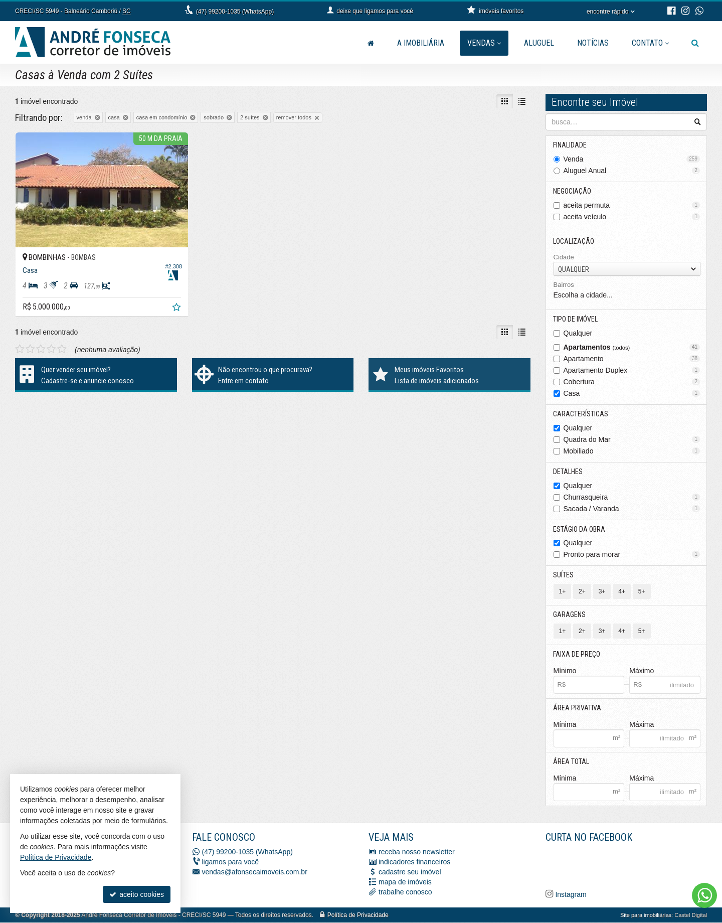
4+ (621, 591)
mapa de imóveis (405, 882)
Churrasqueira (632, 497)
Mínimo (565, 671)
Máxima (641, 725)
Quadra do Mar (632, 439)
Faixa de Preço (577, 655)
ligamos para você (230, 862)
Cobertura (632, 382)
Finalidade (570, 145)
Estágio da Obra (580, 529)
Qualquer (578, 333)
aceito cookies (136, 894)
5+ (641, 591)
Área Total (572, 762)
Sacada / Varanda (632, 509)
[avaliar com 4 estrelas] (51, 345)
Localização (574, 241)
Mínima (565, 725)
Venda (632, 159)
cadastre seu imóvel (410, 872)
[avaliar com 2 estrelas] (30, 345)
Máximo (641, 671)
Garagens (570, 615)
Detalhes (568, 472)
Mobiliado (632, 451)
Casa (632, 393)
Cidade (564, 257)
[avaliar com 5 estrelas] (62, 345)
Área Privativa (578, 708)
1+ (562, 591)
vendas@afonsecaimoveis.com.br (254, 872)
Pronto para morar (632, 555)
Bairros (564, 285)
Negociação (573, 191)
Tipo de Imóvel (576, 319)
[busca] (695, 43)
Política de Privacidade (358, 915)
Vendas (484, 43)
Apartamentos (632, 347)
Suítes (564, 575)
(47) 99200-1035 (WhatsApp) (235, 11)
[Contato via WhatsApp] (704, 895)
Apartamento (632, 359)
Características (581, 414)
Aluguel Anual (632, 171)
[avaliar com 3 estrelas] (41, 345)
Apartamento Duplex (632, 370)
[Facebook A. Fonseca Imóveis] (621, 864)
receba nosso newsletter (417, 852)
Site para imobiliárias (645, 915)
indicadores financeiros (414, 862)
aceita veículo (632, 217)
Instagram (570, 895)
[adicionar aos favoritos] (170, 304)
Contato (650, 43)
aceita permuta (632, 205)
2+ (582, 591)
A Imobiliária (420, 43)
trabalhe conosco (405, 892)
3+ (602, 591)
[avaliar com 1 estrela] (20, 345)
